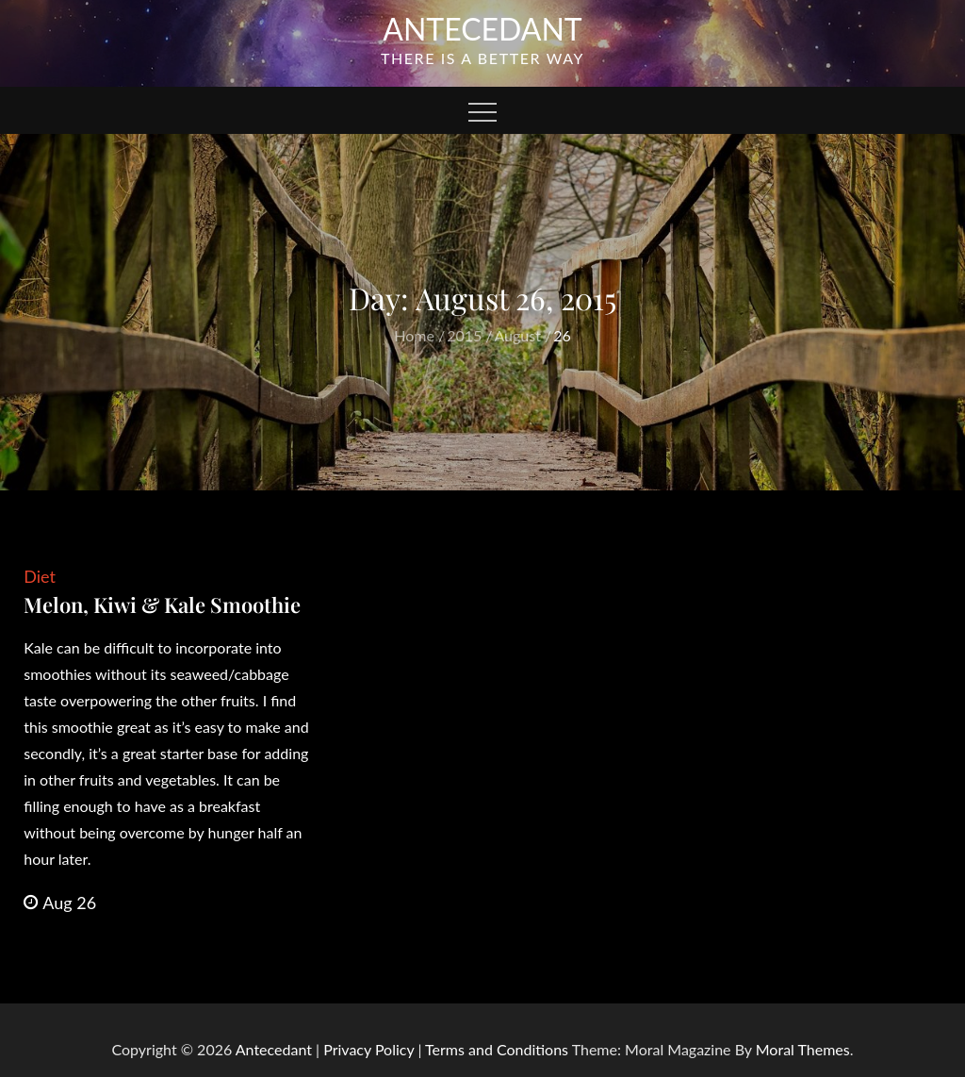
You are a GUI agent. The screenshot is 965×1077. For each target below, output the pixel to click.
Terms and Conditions (498, 1049)
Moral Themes (803, 1049)
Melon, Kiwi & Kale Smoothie (162, 604)
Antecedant (482, 28)
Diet (40, 576)
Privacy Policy (368, 1049)
